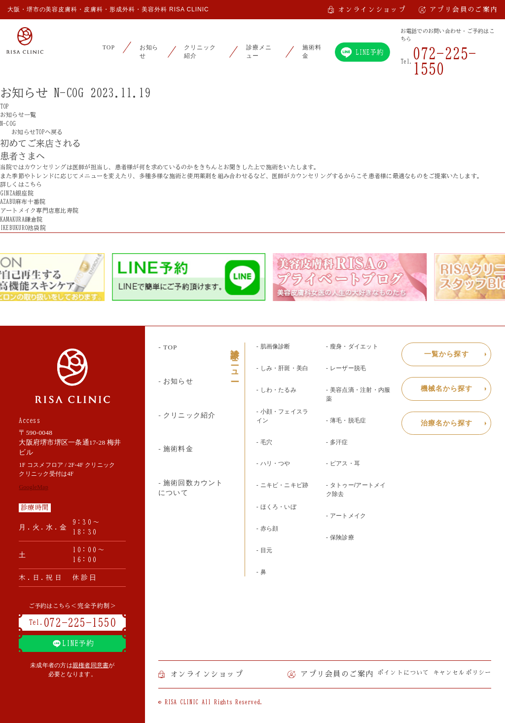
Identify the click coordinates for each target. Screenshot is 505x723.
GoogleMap (33, 487)
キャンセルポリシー (462, 673)
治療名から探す (447, 423)
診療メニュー (259, 52)
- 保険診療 (340, 537)
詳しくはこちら (25, 184)
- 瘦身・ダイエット (352, 346)
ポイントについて (403, 673)
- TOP (167, 347)
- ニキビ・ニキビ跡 (282, 485)
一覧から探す (446, 354)
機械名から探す (447, 388)
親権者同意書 (90, 665)
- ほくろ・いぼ (276, 506)
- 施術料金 (175, 449)
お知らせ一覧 (18, 114)
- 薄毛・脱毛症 (346, 420)
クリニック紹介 (200, 52)
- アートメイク (346, 515)
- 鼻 (261, 572)
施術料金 (312, 52)
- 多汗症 (337, 442)
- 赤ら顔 (267, 528)
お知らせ (149, 52)
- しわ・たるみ (276, 389)
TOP (109, 47)
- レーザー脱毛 (346, 368)
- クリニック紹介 (187, 415)
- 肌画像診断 (273, 346)
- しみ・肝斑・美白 (282, 368)
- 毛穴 (264, 442)
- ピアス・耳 (343, 463)
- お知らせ (175, 381)
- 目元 (264, 550)
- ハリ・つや (273, 463)
